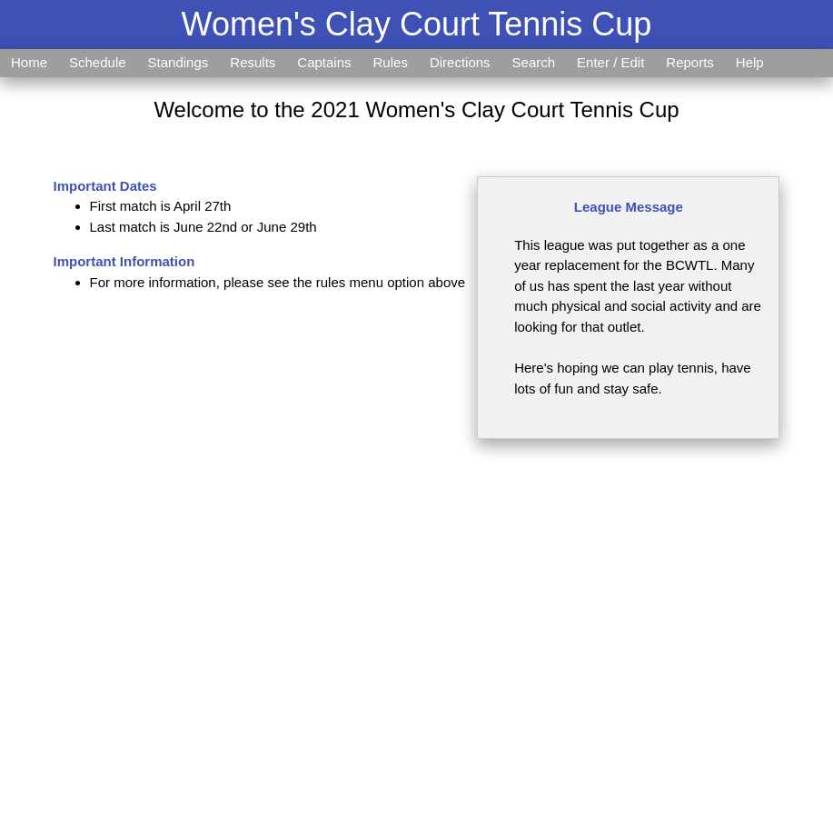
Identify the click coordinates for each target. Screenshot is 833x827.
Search (534, 62)
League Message (628, 206)
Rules (390, 62)
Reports (690, 62)
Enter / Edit (610, 62)
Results (252, 62)
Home (29, 62)
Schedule (97, 62)
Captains (324, 62)
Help (750, 62)
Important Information (124, 261)
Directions (460, 62)
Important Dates (105, 186)
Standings (178, 62)
